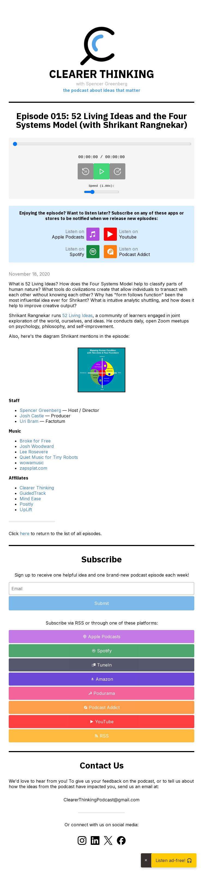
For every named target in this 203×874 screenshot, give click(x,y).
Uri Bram (29, 423)
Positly (26, 506)
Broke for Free (35, 442)
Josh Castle (32, 417)
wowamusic (32, 464)
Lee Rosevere (34, 453)
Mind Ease (30, 500)
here (24, 535)
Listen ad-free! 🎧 (174, 860)
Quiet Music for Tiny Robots (49, 459)
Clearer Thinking (37, 489)
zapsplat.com (33, 470)
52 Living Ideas (77, 317)
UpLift (26, 511)
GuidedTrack (33, 495)
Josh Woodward (37, 448)
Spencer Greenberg (40, 412)
